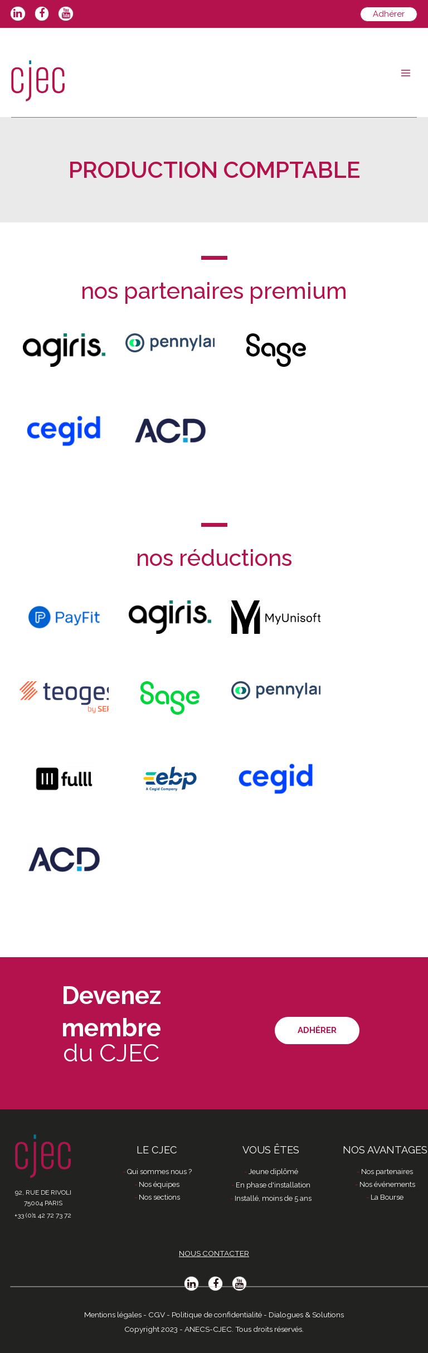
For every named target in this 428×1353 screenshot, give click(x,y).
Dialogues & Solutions (306, 1314)
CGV (156, 1314)
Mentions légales (113, 1314)
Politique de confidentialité (217, 1314)
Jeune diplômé (273, 1171)
